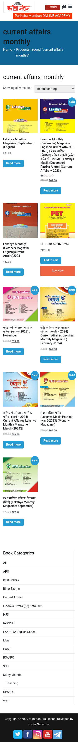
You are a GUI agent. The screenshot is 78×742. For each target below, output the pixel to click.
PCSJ (6, 649)
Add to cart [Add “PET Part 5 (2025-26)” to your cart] (50, 260)
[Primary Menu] (70, 7)
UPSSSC (8, 692)
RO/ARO (8, 657)
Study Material (12, 675)
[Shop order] (55, 89)
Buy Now (58, 271)
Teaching (12, 683)
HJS (6, 614)
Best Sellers (11, 580)
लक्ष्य (5, 700)
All (4, 563)
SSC (6, 666)
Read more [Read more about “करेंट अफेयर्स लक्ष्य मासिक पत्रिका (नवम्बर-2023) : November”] (13, 351)
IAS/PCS (9, 623)
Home (7, 50)
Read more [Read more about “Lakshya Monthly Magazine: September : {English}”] (13, 163)
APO (6, 571)
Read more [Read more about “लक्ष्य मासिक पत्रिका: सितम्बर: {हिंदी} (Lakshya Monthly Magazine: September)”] (13, 522)
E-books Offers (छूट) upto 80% (22, 606)
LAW (6, 640)
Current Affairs (13, 597)
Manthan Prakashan (42, 719)
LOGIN (52, 7)
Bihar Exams (11, 589)
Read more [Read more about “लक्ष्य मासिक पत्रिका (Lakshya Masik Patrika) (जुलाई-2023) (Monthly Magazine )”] (50, 440)
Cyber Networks (39, 724)
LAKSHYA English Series (19, 632)
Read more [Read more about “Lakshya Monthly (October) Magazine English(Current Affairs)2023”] (13, 272)
